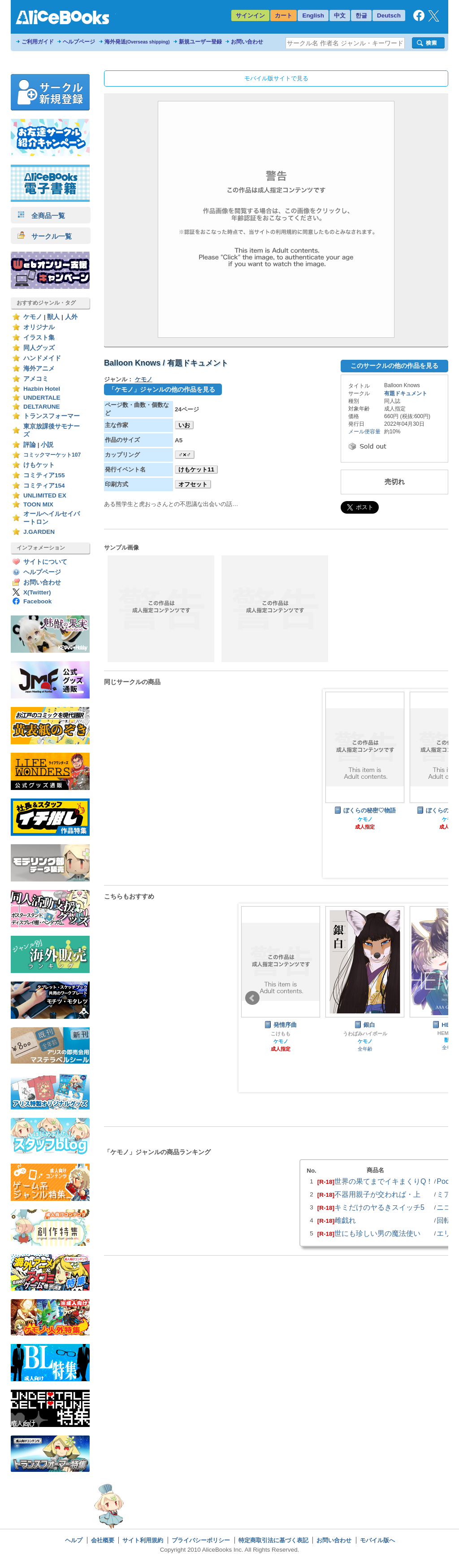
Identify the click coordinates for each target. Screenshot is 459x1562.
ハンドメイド (42, 358)
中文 (340, 15)
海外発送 (137, 42)
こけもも (280, 1033)
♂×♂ (184, 454)
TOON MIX (38, 504)
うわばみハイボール (365, 1033)
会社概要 (102, 1540)
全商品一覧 (41, 215)
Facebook (37, 601)
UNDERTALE (42, 397)
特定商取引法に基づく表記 (273, 1540)
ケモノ (32, 317)
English (313, 15)
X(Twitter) (37, 592)
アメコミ (35, 378)
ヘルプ (73, 1540)
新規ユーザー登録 (200, 42)
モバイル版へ (377, 1540)
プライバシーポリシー (201, 1540)
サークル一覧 (44, 236)
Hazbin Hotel (41, 388)
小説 (47, 444)
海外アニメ (39, 368)
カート (283, 15)
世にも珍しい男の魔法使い (377, 1233)
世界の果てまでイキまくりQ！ (383, 1181)
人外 (71, 317)
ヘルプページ (79, 42)
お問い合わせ (247, 42)
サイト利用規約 (142, 1540)
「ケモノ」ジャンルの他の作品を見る (161, 389)
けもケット (39, 465)
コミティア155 (44, 475)
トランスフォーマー (51, 416)
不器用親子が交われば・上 (377, 1194)
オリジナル (39, 327)
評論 (29, 444)
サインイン (250, 15)
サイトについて (45, 561)
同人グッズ (39, 348)
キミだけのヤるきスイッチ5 (379, 1207)
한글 (361, 15)
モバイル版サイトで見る (276, 78)
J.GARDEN (39, 531)
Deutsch (389, 15)
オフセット (193, 484)
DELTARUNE (41, 406)
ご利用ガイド (38, 42)
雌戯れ (345, 1220)
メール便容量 (364, 431)
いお (184, 425)
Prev (252, 998)
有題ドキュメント (405, 393)
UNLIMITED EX (44, 495)
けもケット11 (196, 469)
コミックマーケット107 (52, 455)
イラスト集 (39, 337)
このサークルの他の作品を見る (394, 365)
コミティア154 (44, 485)
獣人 (53, 317)
